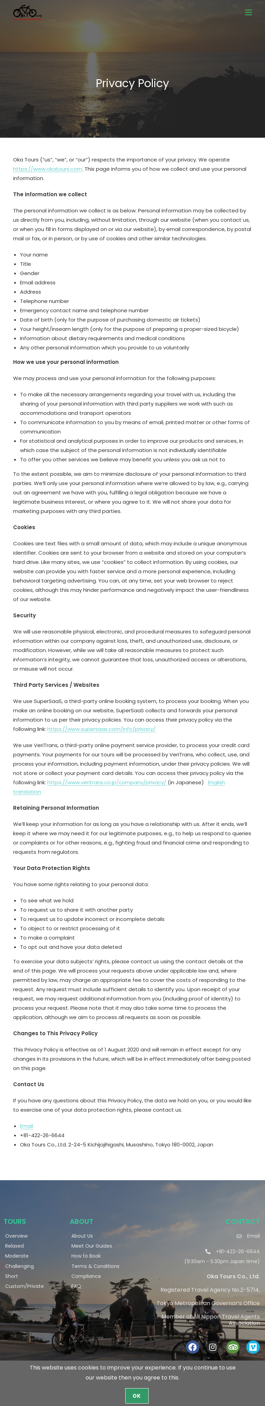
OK (136, 1395)
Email (26, 1126)
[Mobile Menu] (248, 12)
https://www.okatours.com (47, 168)
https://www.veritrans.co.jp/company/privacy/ (106, 782)
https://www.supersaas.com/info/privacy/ (101, 729)
